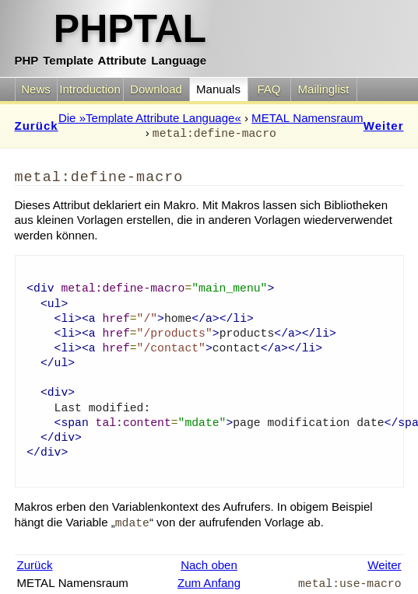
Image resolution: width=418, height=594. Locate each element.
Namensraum (307, 117)
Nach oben (209, 564)
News (36, 89)
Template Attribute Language (111, 36)
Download (156, 89)
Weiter (384, 125)
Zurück (36, 125)
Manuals (218, 89)
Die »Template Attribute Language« (149, 117)
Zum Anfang (209, 582)
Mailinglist (324, 89)
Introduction (90, 89)
